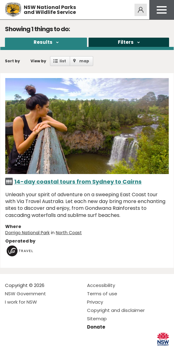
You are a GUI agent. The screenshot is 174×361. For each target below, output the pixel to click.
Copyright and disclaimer (116, 310)
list (63, 61)
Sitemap (97, 318)
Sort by (12, 61)
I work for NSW (21, 302)
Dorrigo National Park (27, 233)
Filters (126, 42)
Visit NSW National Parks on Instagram (24, 351)
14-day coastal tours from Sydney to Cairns (78, 181)
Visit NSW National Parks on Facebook (10, 351)
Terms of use (102, 293)
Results (43, 42)
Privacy (95, 302)
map (84, 61)
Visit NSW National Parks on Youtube (37, 351)
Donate (96, 327)
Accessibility (101, 285)
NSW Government (25, 293)
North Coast (69, 233)
